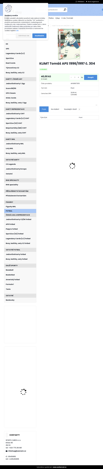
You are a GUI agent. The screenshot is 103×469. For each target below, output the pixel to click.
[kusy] (74, 77)
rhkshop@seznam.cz (17, 451)
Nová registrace (93, 2)
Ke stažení (55, 109)
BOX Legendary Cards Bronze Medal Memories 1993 (82, 173)
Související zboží (72, 109)
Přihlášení (81, 2)
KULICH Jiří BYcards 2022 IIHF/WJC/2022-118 (26, 407)
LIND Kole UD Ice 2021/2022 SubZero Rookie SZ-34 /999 (24, 358)
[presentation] (40, 162)
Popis (44, 109)
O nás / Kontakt (67, 18)
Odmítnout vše (23, 36)
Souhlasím (39, 36)
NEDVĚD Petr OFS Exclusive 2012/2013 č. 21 (51, 174)
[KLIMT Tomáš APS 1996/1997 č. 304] (69, 44)
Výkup (57, 18)
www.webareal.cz (59, 467)
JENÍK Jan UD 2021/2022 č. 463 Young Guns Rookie (26, 384)
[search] (65, 9)
